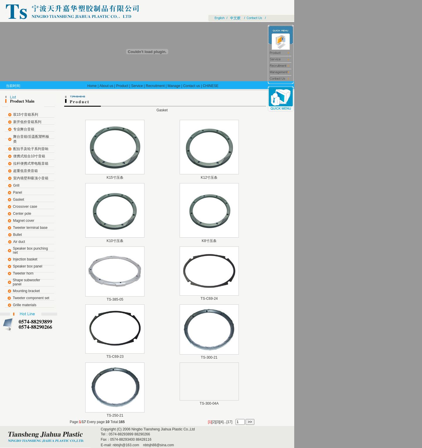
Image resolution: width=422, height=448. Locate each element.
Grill (16, 185)
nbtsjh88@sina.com (158, 445)
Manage (174, 86)
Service (137, 86)
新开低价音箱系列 (27, 122)
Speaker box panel (27, 266)
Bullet (17, 235)
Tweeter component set (31, 298)
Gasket (18, 199)
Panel (17, 192)
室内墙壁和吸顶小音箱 (30, 178)
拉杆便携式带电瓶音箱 (30, 163)
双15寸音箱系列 (25, 115)
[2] (214, 422)
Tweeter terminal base (30, 228)
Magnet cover (23, 221)
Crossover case (25, 207)
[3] (217, 422)
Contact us (191, 86)
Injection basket (25, 259)
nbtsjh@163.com (126, 445)
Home (92, 86)
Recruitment (155, 86)
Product (122, 86)
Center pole (22, 214)
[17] (229, 422)
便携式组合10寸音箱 (29, 156)
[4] (222, 422)
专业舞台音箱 (23, 129)
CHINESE (210, 86)
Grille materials (24, 305)
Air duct (19, 242)
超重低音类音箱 (25, 171)
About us (106, 86)
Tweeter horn (23, 273)
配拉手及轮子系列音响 (30, 149)
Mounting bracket (26, 291)
